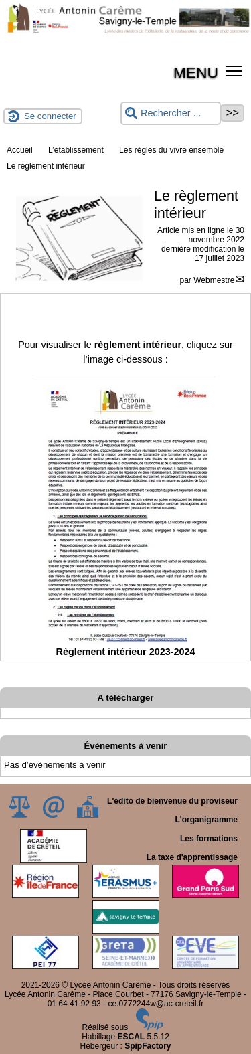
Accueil (20, 150)
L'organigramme (206, 819)
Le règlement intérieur (46, 166)
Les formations (209, 838)
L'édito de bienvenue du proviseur (172, 801)
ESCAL (131, 1036)
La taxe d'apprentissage (192, 857)
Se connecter (50, 116)
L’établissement (76, 150)
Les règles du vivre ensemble (171, 150)
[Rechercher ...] (170, 113)
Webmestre (213, 280)
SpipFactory (147, 1046)
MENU (195, 72)
